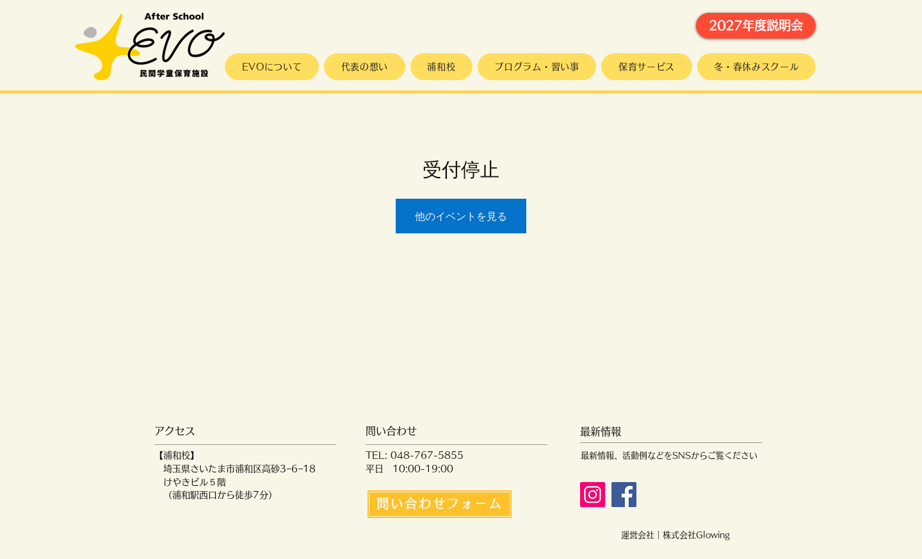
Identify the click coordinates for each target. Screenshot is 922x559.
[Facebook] (623, 494)
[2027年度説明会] (756, 25)
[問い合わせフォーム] (439, 504)
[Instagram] (592, 494)
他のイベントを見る (461, 216)
